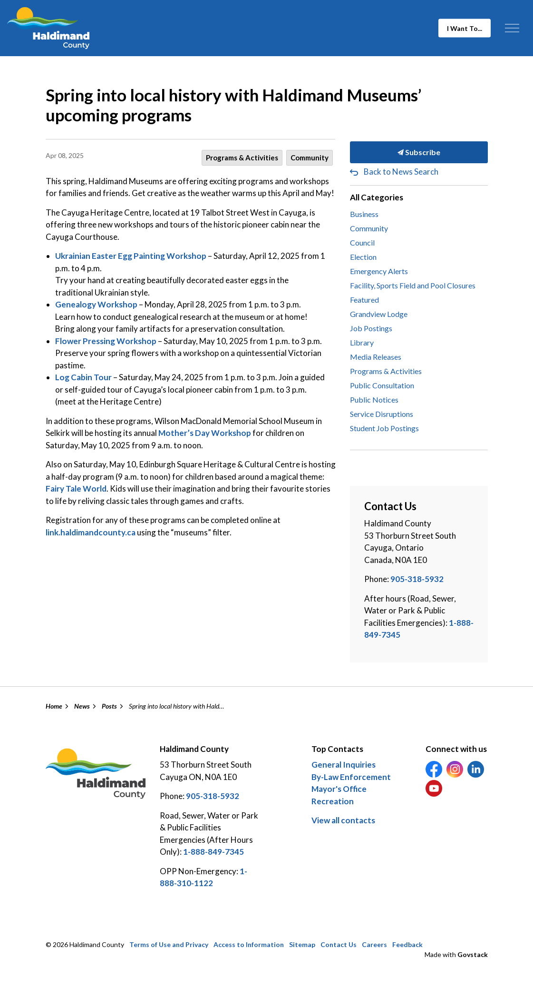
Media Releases (375, 356)
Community (310, 157)
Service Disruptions (381, 413)
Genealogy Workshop (96, 304)
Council (362, 242)
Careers (374, 944)
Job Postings (371, 328)
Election (363, 256)
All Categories (376, 197)
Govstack (472, 954)
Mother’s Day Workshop (204, 433)
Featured (364, 299)
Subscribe (418, 152)
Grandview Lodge (378, 313)
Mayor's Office (339, 789)
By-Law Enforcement (351, 777)
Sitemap (302, 944)
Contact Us (338, 944)
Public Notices (374, 399)
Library (362, 342)
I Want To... (464, 28)
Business (364, 213)
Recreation (332, 801)
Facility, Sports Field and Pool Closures (412, 285)
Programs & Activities (242, 157)
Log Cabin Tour (83, 377)
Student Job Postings (384, 428)
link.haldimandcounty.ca (91, 532)
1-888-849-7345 (213, 852)
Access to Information (248, 944)
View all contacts (343, 820)
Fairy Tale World (76, 489)
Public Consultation (382, 385)
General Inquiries (343, 765)
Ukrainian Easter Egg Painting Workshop (130, 256)
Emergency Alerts (379, 271)
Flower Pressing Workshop (105, 341)
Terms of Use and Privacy (168, 944)
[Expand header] (512, 28)
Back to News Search (401, 172)
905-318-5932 (417, 579)
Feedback (407, 944)
